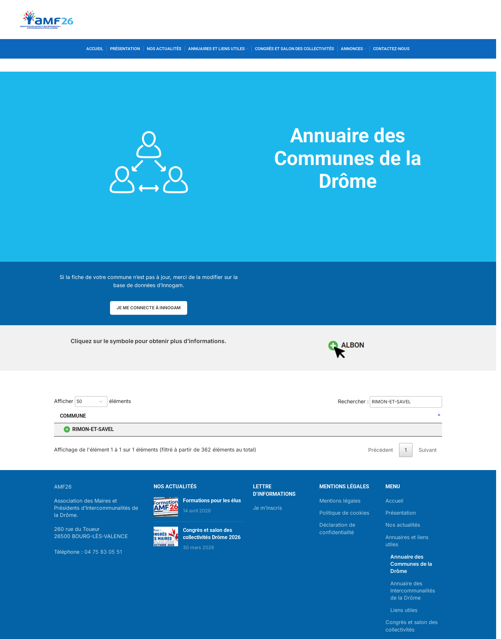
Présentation (400, 512)
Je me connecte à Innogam (149, 307)
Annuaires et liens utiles (406, 541)
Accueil (394, 500)
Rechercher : (390, 401)
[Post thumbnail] (166, 507)
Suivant (428, 450)
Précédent (380, 450)
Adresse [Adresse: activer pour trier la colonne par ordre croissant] (219, 416)
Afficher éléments (92, 401)
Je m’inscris (267, 508)
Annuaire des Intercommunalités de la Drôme (412, 590)
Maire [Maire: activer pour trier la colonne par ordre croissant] (131, 416)
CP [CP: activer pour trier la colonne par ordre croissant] (326, 416)
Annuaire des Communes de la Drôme (411, 564)
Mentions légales (339, 500)
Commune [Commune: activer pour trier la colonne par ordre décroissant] (73, 416)
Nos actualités (402, 524)
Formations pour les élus (212, 500)
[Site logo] (46, 19)
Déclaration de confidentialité (337, 528)
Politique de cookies (344, 512)
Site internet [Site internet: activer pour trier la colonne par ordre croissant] (362, 416)
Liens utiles (403, 610)
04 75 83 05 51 (103, 552)
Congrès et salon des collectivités (411, 625)
